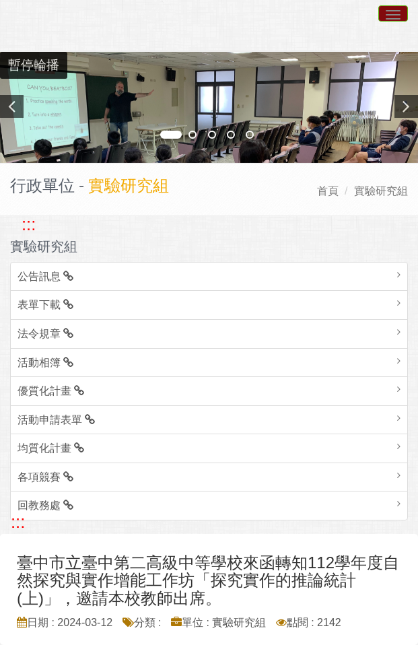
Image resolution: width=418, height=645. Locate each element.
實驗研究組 (381, 191)
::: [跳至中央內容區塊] (18, 521)
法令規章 (45, 333)
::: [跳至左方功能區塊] (29, 224)
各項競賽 (45, 477)
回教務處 (45, 505)
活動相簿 (45, 362)
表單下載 (45, 304)
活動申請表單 (56, 420)
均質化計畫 (51, 448)
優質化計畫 (51, 391)
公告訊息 (45, 276)
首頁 (328, 191)
